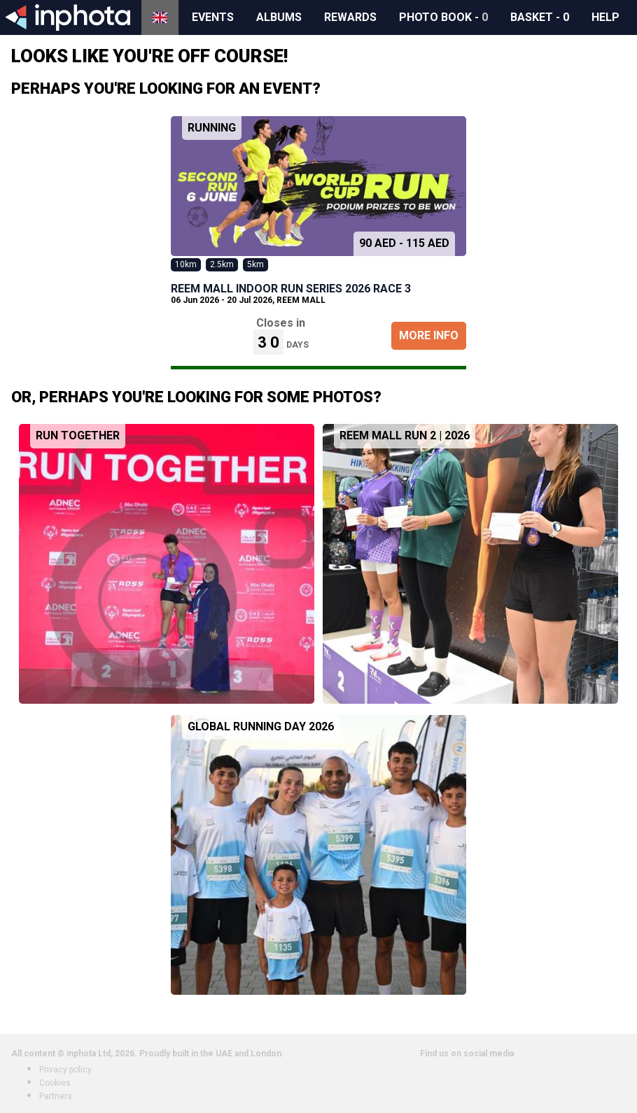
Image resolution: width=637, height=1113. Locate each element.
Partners (55, 1096)
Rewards (350, 17)
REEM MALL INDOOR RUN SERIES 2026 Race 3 (291, 288)
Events (213, 17)
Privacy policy (65, 1070)
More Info (428, 335)
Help (606, 17)
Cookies (55, 1083)
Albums (279, 17)
